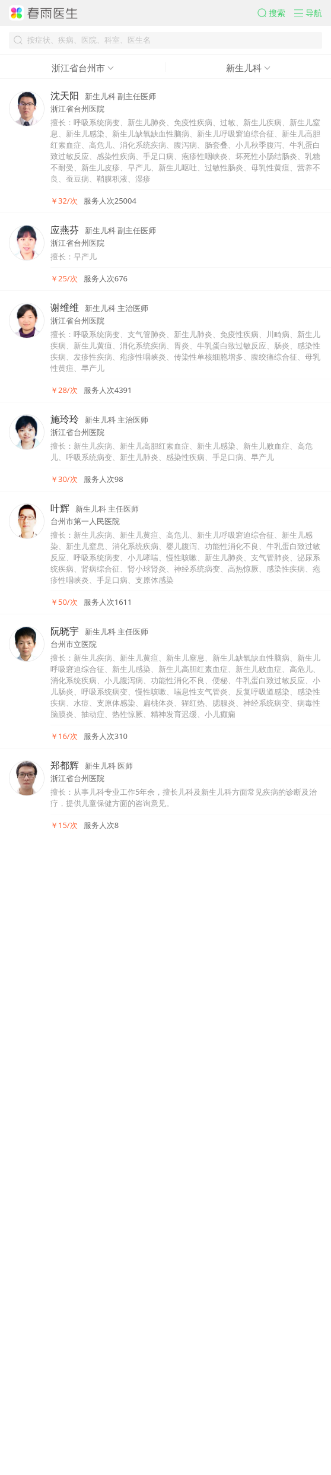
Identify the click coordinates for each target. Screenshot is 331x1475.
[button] (248, 19)
